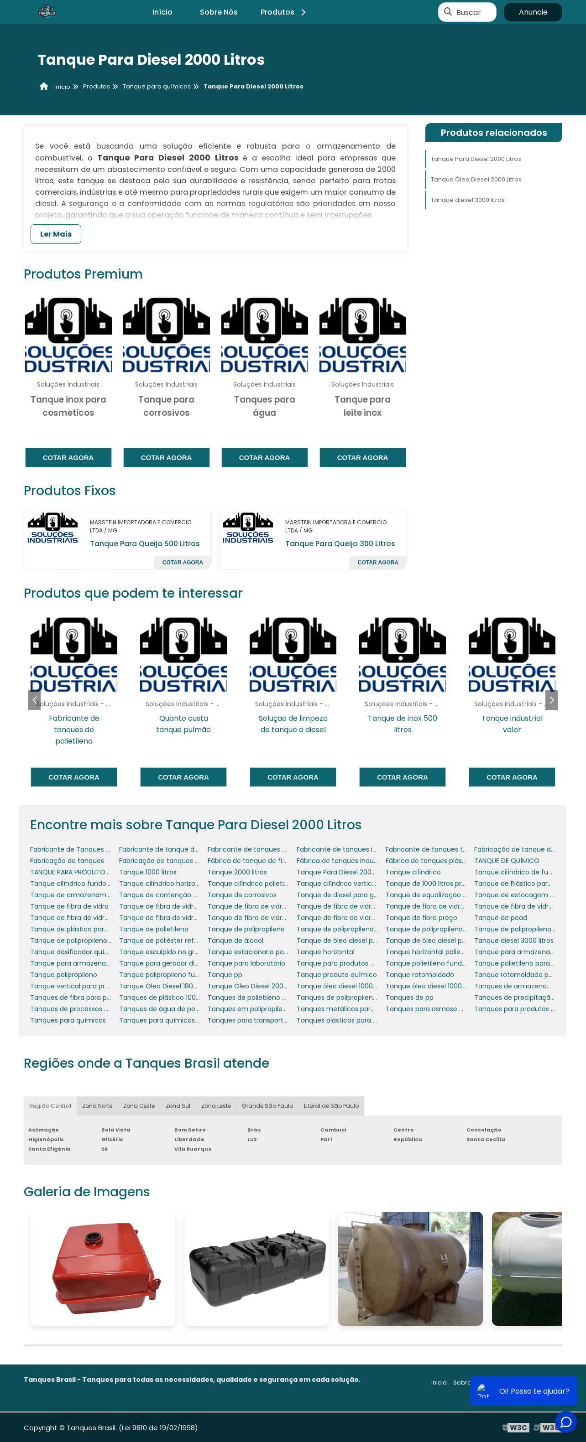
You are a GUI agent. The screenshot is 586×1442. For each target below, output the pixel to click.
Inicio (439, 1382)
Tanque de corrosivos (242, 894)
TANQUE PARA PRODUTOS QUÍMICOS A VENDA (100, 872)
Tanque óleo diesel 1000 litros (343, 986)
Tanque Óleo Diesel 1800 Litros (167, 986)
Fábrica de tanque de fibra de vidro (264, 860)
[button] (551, 700)
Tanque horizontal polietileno (432, 951)
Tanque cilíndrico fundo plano (78, 883)
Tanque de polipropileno (246, 929)
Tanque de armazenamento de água (90, 894)
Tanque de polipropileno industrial (528, 929)
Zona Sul (178, 1106)
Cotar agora (68, 457)
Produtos (285, 12)
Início (162, 12)
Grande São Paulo (267, 1106)
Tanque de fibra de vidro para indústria (270, 906)
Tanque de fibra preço (421, 917)
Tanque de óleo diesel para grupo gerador (453, 940)
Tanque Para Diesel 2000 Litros (476, 159)
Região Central (50, 1106)
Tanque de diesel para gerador (346, 894)
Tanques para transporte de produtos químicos (284, 1020)
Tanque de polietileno (153, 929)
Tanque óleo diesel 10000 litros (434, 986)
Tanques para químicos (68, 1020)
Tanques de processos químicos (82, 1008)
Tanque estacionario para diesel (259, 951)
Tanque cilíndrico (413, 872)
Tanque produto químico (337, 974)
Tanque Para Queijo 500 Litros (145, 543)
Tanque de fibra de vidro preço (168, 917)
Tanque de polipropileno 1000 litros (352, 929)
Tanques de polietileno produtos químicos (275, 997)
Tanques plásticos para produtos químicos (365, 1020)
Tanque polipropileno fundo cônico (175, 974)
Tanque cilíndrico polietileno (253, 883)
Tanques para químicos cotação (171, 1020)
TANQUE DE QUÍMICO (506, 860)
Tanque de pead (500, 917)
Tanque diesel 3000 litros (468, 200)
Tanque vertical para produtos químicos (94, 986)
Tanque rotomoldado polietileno (525, 974)
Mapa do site (542, 1382)
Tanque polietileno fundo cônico (438, 963)
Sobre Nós (219, 12)
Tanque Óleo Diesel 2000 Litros (476, 179)
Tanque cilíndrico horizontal (163, 883)
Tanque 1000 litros (148, 872)
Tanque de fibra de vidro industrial (173, 906)
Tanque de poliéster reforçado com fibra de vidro (198, 940)
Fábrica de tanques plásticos (431, 860)
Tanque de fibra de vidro (69, 906)
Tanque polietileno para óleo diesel (530, 963)
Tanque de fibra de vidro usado (258, 917)
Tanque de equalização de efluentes (444, 894)
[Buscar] (448, 12)
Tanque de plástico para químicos (85, 929)
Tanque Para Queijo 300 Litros (340, 543)
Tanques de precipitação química (528, 997)
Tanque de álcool (235, 940)
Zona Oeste (139, 1106)
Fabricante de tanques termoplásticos (447, 849)
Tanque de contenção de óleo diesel (178, 894)
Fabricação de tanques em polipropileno (183, 860)
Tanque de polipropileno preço (79, 940)
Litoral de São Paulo (331, 1106)
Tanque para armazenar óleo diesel (87, 963)
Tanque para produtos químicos (348, 963)
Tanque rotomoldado (420, 974)
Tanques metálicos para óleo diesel (353, 1008)
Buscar (468, 12)
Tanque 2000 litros (237, 872)
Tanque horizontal (326, 951)
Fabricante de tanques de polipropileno (270, 849)
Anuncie (533, 12)
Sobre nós (468, 1382)
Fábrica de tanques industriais (344, 860)
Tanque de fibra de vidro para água (86, 917)
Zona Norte (97, 1106)
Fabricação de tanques (67, 860)
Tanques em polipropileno (249, 1008)
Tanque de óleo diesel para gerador (353, 940)
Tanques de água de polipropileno (173, 1008)
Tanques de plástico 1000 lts (164, 997)
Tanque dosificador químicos (77, 951)
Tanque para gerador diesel (163, 963)
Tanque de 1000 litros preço (430, 883)
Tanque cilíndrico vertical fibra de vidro (359, 883)
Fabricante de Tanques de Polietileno (89, 849)
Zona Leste (216, 1106)
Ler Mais (56, 234)
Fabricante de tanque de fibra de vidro (180, 849)
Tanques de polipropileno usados (349, 997)
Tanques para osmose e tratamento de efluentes (465, 1008)
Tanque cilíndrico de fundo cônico (529, 872)
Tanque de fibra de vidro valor (344, 917)
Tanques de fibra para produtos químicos (96, 997)
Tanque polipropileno (63, 974)
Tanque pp (225, 974)
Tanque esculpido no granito (165, 951)
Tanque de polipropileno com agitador (447, 929)
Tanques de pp (410, 997)
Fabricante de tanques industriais (350, 849)
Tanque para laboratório (246, 963)
